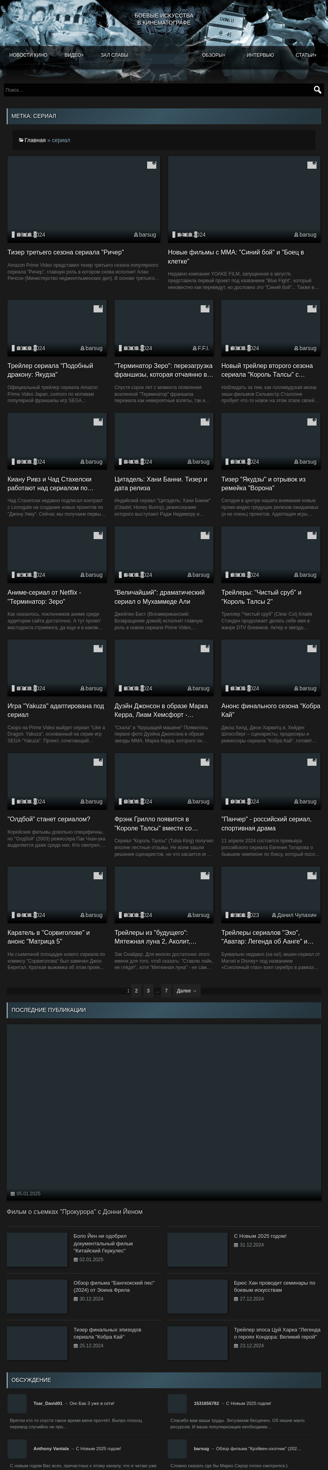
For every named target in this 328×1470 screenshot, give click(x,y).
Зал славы (115, 55)
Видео (73, 55)
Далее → (187, 989)
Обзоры (212, 55)
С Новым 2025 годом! (248, 1401)
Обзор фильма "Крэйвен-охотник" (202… (258, 1446)
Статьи (305, 55)
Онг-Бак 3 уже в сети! (91, 1401)
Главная (35, 138)
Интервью (260, 55)
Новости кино (29, 55)
